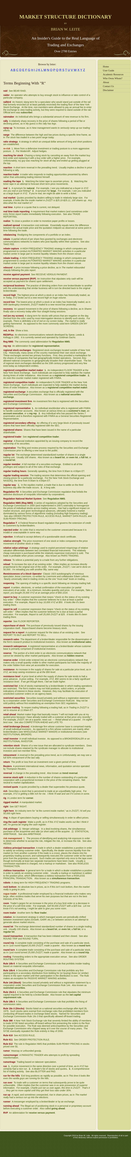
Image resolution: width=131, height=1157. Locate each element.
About (106, 82)
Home (106, 66)
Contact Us (108, 86)
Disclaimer (108, 90)
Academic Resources (113, 74)
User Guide (108, 70)
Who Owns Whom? (112, 78)
